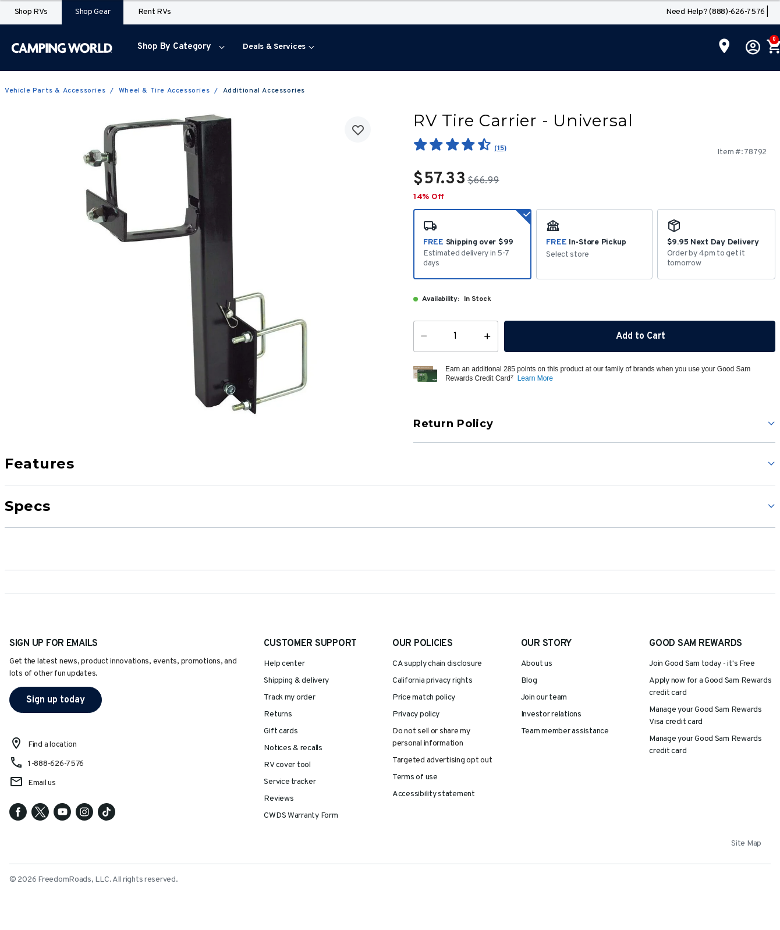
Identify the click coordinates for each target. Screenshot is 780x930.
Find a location (52, 745)
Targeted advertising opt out (442, 760)
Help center (284, 664)
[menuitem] (178, 47)
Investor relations (551, 714)
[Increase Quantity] (490, 336)
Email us (42, 783)
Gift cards (280, 731)
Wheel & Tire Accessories (164, 90)
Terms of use (415, 777)
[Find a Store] (724, 47)
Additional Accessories (264, 90)
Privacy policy (415, 714)
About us (536, 664)
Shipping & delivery (296, 681)
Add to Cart (639, 336)
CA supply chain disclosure (437, 664)
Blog (529, 681)
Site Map (746, 844)
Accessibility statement (433, 794)
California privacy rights (432, 681)
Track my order (289, 697)
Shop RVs (31, 12)
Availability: (440, 299)
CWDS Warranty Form (301, 816)
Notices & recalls (293, 748)
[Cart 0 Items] (773, 47)
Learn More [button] (535, 378)
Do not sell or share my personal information (431, 737)
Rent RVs (154, 12)
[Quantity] (455, 336)
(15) (500, 148)
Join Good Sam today (702, 664)
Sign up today (55, 700)
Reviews (278, 799)
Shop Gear (93, 12)
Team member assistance (565, 731)
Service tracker (289, 782)
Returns (278, 714)
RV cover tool (287, 765)
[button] (178, 47)
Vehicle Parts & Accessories (55, 90)
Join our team (544, 697)
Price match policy (423, 697)
